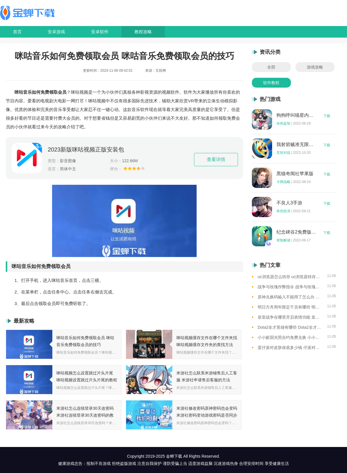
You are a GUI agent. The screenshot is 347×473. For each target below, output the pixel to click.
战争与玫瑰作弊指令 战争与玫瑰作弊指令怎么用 (290, 286)
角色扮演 (283, 211)
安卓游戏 (56, 31)
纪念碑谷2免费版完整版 (296, 232)
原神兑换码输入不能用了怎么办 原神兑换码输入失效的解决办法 (290, 297)
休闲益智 (283, 123)
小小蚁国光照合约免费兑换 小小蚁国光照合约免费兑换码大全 (290, 337)
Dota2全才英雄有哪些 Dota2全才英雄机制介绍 (290, 327)
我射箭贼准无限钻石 (296, 144)
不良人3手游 (289, 203)
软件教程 (271, 82)
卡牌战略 (283, 182)
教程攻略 (143, 31)
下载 (326, 116)
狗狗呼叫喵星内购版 (296, 115)
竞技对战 (283, 153)
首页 (17, 31)
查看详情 (216, 159)
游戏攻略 (315, 67)
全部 (271, 67)
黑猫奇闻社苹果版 (294, 173)
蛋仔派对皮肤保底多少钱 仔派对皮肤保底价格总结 (290, 347)
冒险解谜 (283, 240)
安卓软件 (99, 31)
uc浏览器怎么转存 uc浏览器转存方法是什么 (290, 276)
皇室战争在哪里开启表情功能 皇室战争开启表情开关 (290, 317)
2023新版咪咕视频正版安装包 (86, 149)
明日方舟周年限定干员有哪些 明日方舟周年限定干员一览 (290, 307)
